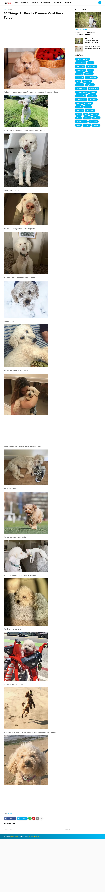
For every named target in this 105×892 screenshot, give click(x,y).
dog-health (90, 85)
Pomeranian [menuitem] (24, 2)
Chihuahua (80, 77)
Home (5, 9)
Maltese (88, 107)
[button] (99, 2)
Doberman (80, 85)
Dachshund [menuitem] (34, 2)
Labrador (79, 107)
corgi (78, 81)
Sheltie (78, 118)
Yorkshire (96, 125)
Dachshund (87, 81)
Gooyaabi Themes (33, 836)
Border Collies (91, 66)
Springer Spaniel (81, 121)
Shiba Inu (87, 118)
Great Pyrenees (81, 99)
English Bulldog (81, 88)
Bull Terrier (89, 74)
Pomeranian (90, 110)
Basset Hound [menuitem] (57, 2)
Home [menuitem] (16, 2)
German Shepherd (82, 92)
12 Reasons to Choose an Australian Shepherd (85, 33)
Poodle (10, 9)
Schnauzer (94, 114)
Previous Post (8, 829)
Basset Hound (81, 62)
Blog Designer (14, 836)
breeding (79, 74)
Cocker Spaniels (91, 77)
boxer (90, 70)
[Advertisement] (37, 33)
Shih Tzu (96, 118)
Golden (93, 92)
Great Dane (92, 96)
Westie (78, 125)
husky (78, 103)
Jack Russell (87, 103)
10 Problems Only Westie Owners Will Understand (92, 47)
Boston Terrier (81, 70)
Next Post (67, 829)
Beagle (91, 62)
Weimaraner (93, 121)
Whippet (86, 125)
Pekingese (80, 110)
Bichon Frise (80, 66)
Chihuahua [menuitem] (67, 2)
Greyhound (92, 99)
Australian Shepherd (82, 59)
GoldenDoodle (81, 96)
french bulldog (93, 88)
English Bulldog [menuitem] (45, 2)
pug (86, 114)
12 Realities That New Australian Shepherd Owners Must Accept (91, 40)
